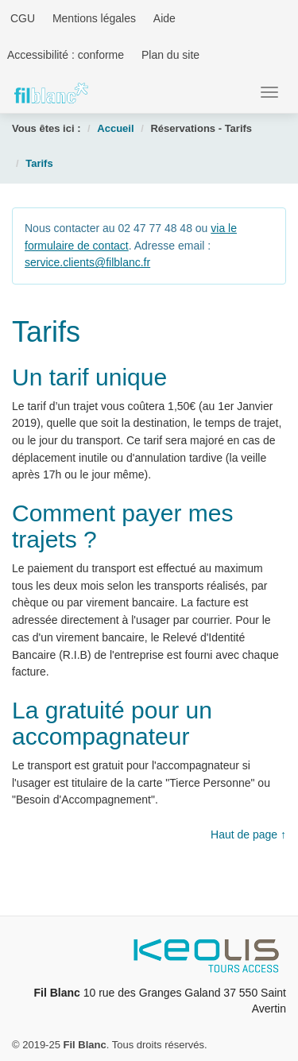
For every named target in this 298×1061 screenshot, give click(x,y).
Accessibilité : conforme (65, 54)
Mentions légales (94, 18)
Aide (164, 18)
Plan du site (170, 54)
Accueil (115, 128)
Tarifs (38, 163)
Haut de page (244, 834)
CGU (21, 18)
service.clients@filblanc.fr (87, 262)
